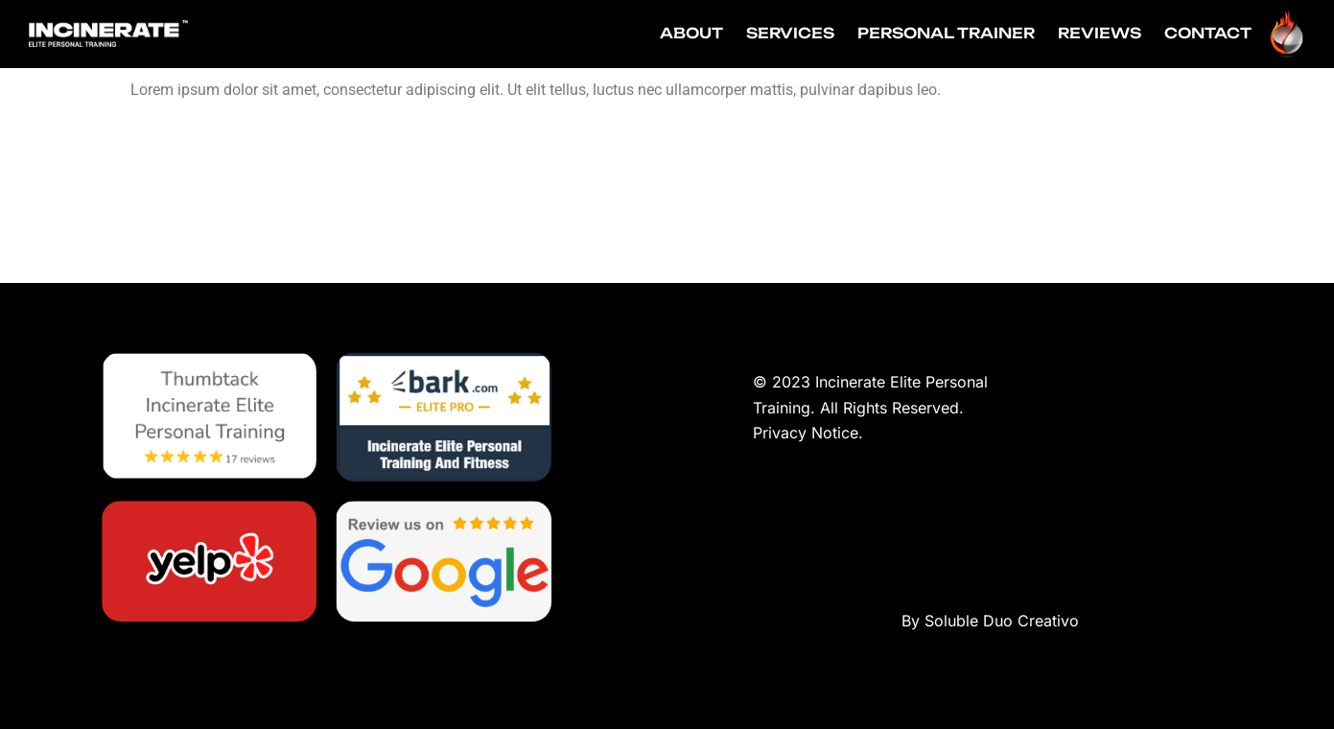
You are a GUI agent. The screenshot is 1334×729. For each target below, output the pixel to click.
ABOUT (691, 33)
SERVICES (790, 33)
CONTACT (1208, 33)
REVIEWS (1099, 33)
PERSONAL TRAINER (946, 33)
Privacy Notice (805, 432)
